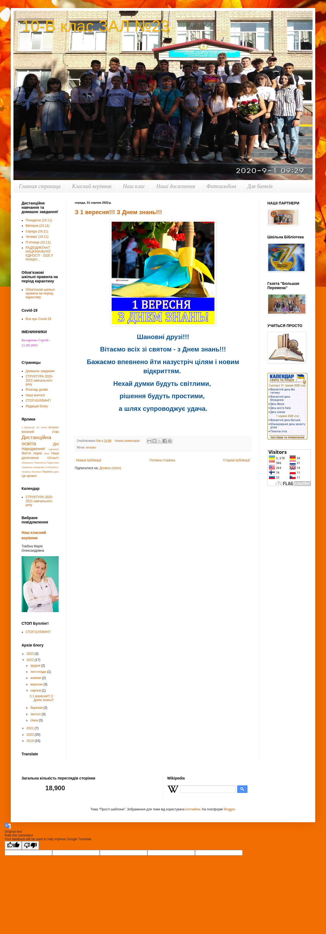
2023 (31, 654)
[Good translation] (13, 845)
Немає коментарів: (128, 440)
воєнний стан (40, 432)
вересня (37, 684)
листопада (38, 672)
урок (56, 471)
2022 (31, 660)
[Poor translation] (30, 845)
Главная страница (40, 186)
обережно (27, 462)
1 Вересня (28, 427)
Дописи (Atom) (110, 468)
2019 (31, 741)
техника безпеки (31, 471)
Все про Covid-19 (38, 319)
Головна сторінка (162, 460)
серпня (36, 690)
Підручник (53, 462)
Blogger (229, 809)
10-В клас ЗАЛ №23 (95, 26)
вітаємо (91, 447)
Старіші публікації (236, 460)
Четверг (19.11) (37, 237)
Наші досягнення (175, 186)
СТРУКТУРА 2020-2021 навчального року (39, 380)
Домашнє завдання (40, 371)
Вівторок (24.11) (37, 226)
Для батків (259, 186)
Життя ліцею (32, 453)
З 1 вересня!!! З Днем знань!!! (118, 212)
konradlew (193, 809)
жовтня (36, 678)
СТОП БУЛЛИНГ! (38, 401)
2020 (31, 735)
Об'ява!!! (53, 457)
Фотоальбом (221, 186)
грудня (35, 665)
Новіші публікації (88, 460)
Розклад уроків (37, 389)
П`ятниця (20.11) (38, 242)
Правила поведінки (33, 467)
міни (46, 453)
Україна (47, 471)
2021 (31, 728)
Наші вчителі (35, 395)
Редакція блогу (37, 406)
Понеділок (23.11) (39, 220)
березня (36, 708)
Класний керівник (92, 186)
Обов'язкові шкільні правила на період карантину (40, 293)
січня (34, 720)
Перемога (40, 462)
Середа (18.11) (37, 231)
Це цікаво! (29, 476)
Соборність (52, 467)
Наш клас (134, 186)
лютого (36, 714)
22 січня (41, 427)
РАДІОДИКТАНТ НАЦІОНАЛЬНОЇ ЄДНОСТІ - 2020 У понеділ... (39, 253)
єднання (54, 449)
